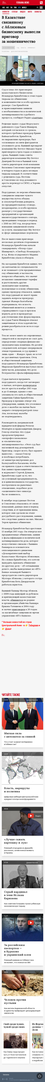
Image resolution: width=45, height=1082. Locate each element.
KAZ (3, 7)
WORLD (24, 7)
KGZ (7, 7)
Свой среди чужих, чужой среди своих (14, 1025)
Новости (5, 12)
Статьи (15, 12)
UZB (19, 7)
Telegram (33, 625)
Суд (18, 48)
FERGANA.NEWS (22, 2)
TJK (11, 7)
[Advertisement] (22, 668)
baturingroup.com (25, 1080)
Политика (5, 51)
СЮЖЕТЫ (38, 12)
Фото (30, 12)
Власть (23, 48)
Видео (22, 12)
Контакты (6, 1074)
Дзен (8, 628)
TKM (15, 7)
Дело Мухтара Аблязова (19, 51)
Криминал (31, 48)
